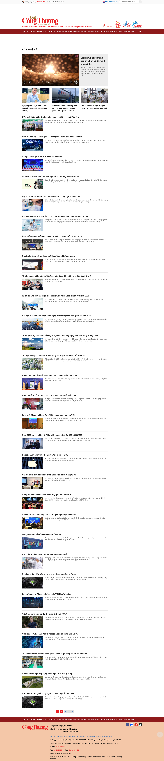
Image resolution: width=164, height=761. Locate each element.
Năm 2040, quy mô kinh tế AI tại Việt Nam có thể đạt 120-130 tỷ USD (52, 435)
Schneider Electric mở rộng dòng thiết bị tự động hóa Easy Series (51, 177)
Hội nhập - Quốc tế (109, 31)
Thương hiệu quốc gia (30, 27)
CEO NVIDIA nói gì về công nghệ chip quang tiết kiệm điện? (49, 693)
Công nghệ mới (29, 49)
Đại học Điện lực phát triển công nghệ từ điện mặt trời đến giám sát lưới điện (56, 316)
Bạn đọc (133, 31)
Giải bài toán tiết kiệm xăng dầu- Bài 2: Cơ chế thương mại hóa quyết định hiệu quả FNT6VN (64, 108)
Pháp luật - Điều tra (79, 31)
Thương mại (60, 31)
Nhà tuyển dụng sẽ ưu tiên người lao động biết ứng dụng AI (48, 256)
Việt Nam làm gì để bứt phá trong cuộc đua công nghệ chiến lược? (52, 196)
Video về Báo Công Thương (75, 736)
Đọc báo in (42, 27)
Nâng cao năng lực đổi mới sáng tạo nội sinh (42, 157)
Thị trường (90, 31)
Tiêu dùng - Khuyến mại (123, 31)
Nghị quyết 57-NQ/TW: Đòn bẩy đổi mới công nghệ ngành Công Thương (34, 108)
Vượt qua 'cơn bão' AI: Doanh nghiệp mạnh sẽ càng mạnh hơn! (50, 634)
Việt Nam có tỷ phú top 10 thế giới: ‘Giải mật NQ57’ (44, 614)
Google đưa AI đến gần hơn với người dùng (41, 534)
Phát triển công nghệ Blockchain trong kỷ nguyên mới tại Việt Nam (52, 236)
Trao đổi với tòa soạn (92, 736)
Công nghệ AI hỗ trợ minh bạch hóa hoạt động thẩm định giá (49, 395)
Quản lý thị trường (49, 31)
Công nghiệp (68, 31)
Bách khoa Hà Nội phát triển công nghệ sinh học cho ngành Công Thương (55, 216)
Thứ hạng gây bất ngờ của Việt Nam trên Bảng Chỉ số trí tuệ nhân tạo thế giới (56, 276)
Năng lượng (99, 31)
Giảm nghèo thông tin (55, 27)
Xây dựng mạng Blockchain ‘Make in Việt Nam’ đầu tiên (47, 594)
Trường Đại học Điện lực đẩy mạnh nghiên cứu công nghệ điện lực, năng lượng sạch (60, 336)
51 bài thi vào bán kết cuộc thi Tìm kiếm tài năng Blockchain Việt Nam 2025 (55, 296)
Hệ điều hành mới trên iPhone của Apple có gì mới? (45, 455)
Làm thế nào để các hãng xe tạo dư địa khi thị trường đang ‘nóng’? (52, 137)
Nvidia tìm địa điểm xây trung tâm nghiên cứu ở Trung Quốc (49, 574)
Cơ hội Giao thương (85, 27)
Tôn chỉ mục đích (106, 736)
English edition (111, 2)
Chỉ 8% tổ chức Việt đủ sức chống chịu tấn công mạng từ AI (49, 475)
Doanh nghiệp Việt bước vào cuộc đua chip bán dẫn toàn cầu (49, 375)
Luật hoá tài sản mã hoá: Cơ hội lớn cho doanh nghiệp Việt (48, 415)
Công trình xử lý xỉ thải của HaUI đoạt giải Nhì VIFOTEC (47, 495)
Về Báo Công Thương (57, 736)
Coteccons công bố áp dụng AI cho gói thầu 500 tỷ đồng (47, 674)
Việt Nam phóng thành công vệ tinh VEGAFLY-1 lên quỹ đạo (93, 61)
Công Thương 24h (36, 31)
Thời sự (28, 31)
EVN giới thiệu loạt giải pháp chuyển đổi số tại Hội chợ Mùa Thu (50, 117)
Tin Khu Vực (108, 25)
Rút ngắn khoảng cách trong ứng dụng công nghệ (44, 554)
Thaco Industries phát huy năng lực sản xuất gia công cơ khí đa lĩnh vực (54, 654)
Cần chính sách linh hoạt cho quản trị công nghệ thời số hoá (49, 515)
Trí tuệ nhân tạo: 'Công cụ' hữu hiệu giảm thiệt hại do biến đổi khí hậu (53, 356)
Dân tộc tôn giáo (71, 27)
